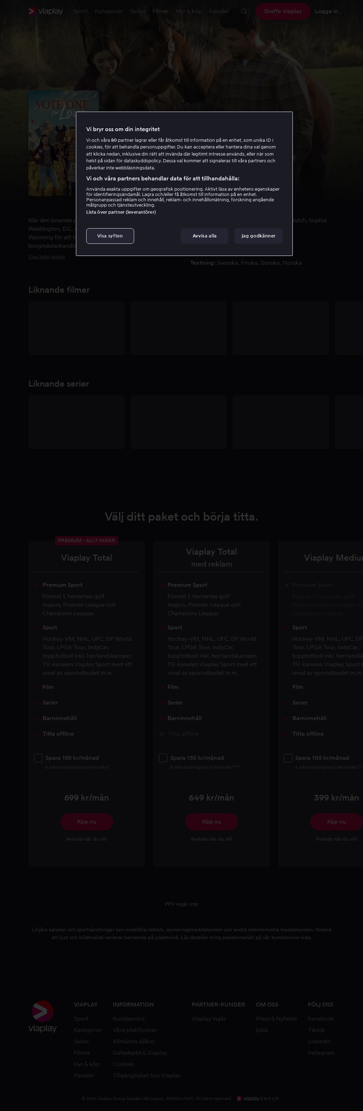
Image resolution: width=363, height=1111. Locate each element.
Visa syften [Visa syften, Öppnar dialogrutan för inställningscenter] (110, 236)
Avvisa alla (205, 236)
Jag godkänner (259, 236)
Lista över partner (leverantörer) (121, 212)
